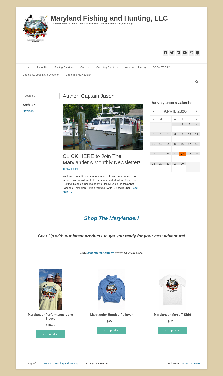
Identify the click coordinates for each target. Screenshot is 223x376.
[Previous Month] (153, 111)
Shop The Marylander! (78, 74)
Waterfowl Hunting (135, 67)
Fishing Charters (64, 67)
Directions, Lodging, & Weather (41, 74)
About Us (42, 67)
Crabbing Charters (107, 67)
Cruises (84, 67)
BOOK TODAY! (162, 67)
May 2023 (28, 110)
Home (26, 67)
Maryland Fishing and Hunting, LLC (109, 18)
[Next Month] (196, 111)
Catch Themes (191, 363)
